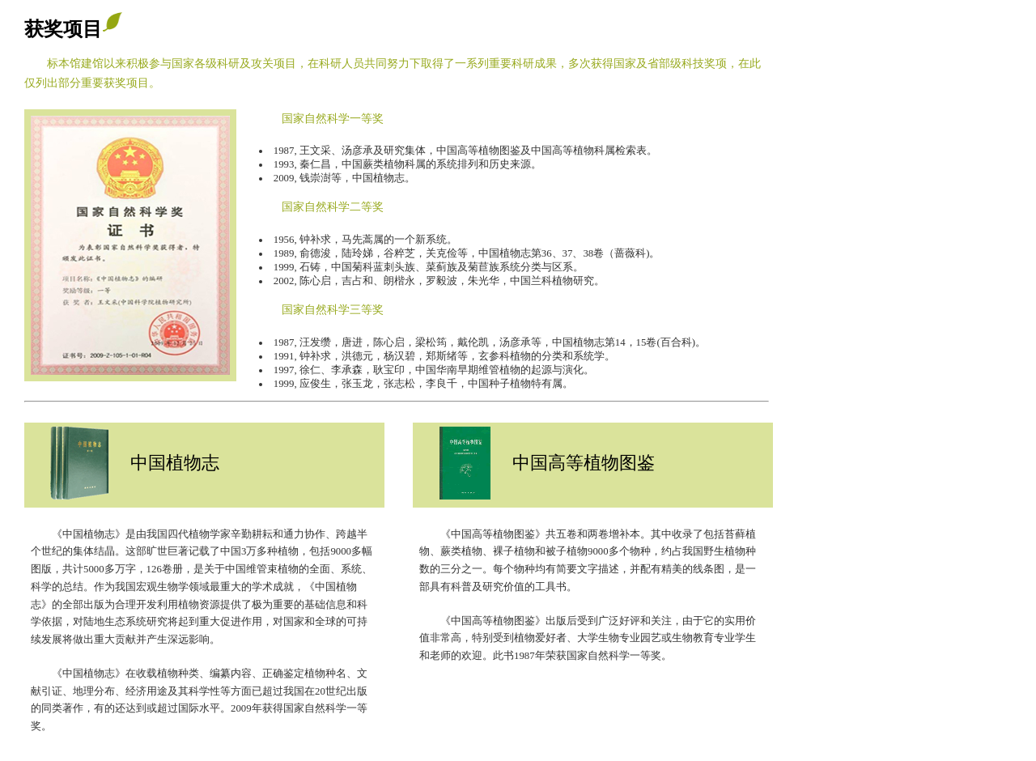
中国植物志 (174, 463)
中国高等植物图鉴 (583, 463)
